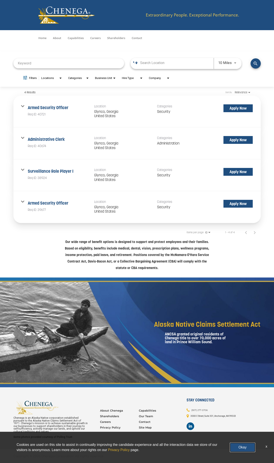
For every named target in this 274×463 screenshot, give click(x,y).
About (57, 38)
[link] (137, 112)
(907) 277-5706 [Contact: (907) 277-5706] (199, 410)
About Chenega (111, 410)
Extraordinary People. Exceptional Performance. (192, 15)
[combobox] (69, 63)
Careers (95, 38)
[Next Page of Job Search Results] (254, 232)
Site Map (145, 427)
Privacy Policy (110, 427)
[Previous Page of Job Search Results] (246, 232)
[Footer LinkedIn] (190, 426)
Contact (137, 38)
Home (42, 38)
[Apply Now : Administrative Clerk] (238, 140)
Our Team (146, 416)
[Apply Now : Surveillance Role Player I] (238, 172)
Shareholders (116, 38)
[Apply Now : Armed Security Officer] (238, 108)
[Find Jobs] (256, 63)
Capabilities (76, 38)
